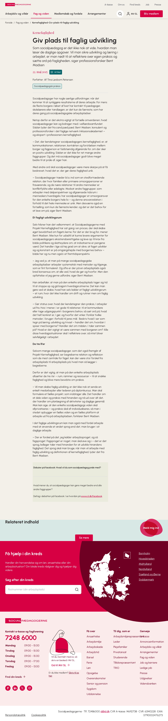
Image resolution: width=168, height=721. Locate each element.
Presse (158, 4)
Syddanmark (146, 579)
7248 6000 (21, 637)
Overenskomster (96, 678)
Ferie (89, 662)
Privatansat (119, 652)
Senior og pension (97, 683)
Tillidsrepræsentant (124, 662)
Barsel (90, 657)
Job (147, 4)
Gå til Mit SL (60, 665)
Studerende (120, 657)
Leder (116, 641)
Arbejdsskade (95, 646)
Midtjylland (145, 563)
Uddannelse (94, 694)
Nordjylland (145, 569)
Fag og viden (41, 13)
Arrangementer (97, 13)
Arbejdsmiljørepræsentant (128, 636)
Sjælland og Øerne (150, 574)
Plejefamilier (120, 646)
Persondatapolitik (15, 715)
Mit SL (131, 14)
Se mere (84, 537)
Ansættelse (93, 636)
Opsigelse (92, 673)
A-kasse (109, 4)
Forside (8, 22)
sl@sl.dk (105, 711)
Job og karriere (148, 662)
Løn (89, 667)
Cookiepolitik (38, 715)
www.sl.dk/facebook (91, 496)
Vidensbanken (148, 683)
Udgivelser (146, 678)
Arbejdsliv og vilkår (16, 13)
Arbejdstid (93, 652)
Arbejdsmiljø (94, 641)
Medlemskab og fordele (68, 13)
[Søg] (120, 13)
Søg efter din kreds (19, 580)
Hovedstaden (147, 558)
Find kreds (135, 4)
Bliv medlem (151, 13)
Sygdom (91, 688)
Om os (121, 4)
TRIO (116, 667)
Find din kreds (15, 676)
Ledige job (146, 667)
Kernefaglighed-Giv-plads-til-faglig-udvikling (55, 22)
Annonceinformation (152, 641)
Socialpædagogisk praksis (47, 86)
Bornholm (144, 553)
